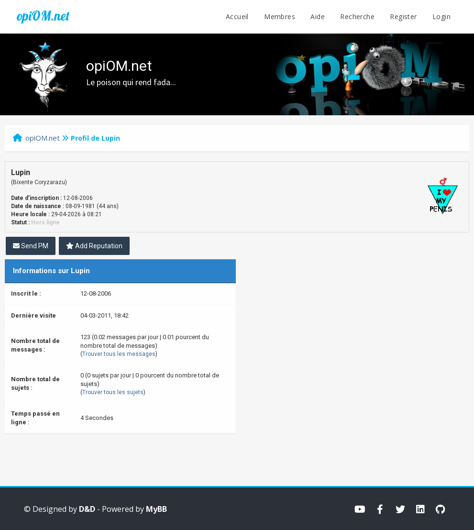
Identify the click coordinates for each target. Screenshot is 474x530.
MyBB (156, 509)
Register (403, 16)
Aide (317, 16)
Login (441, 16)
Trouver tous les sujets (112, 392)
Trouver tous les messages (118, 354)
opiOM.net (43, 16)
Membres (279, 16)
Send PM (30, 246)
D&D (87, 509)
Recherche (357, 16)
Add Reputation (94, 246)
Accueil (237, 16)
